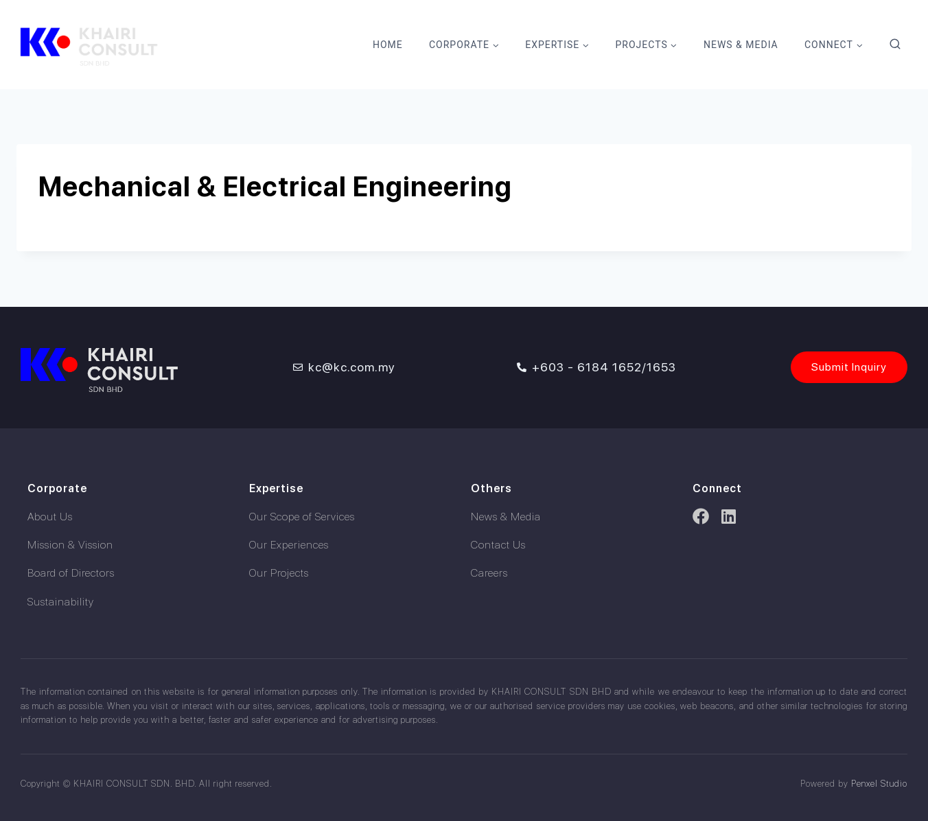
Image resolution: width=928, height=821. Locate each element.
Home (388, 44)
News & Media (741, 44)
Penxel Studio (878, 783)
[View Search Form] (895, 44)
